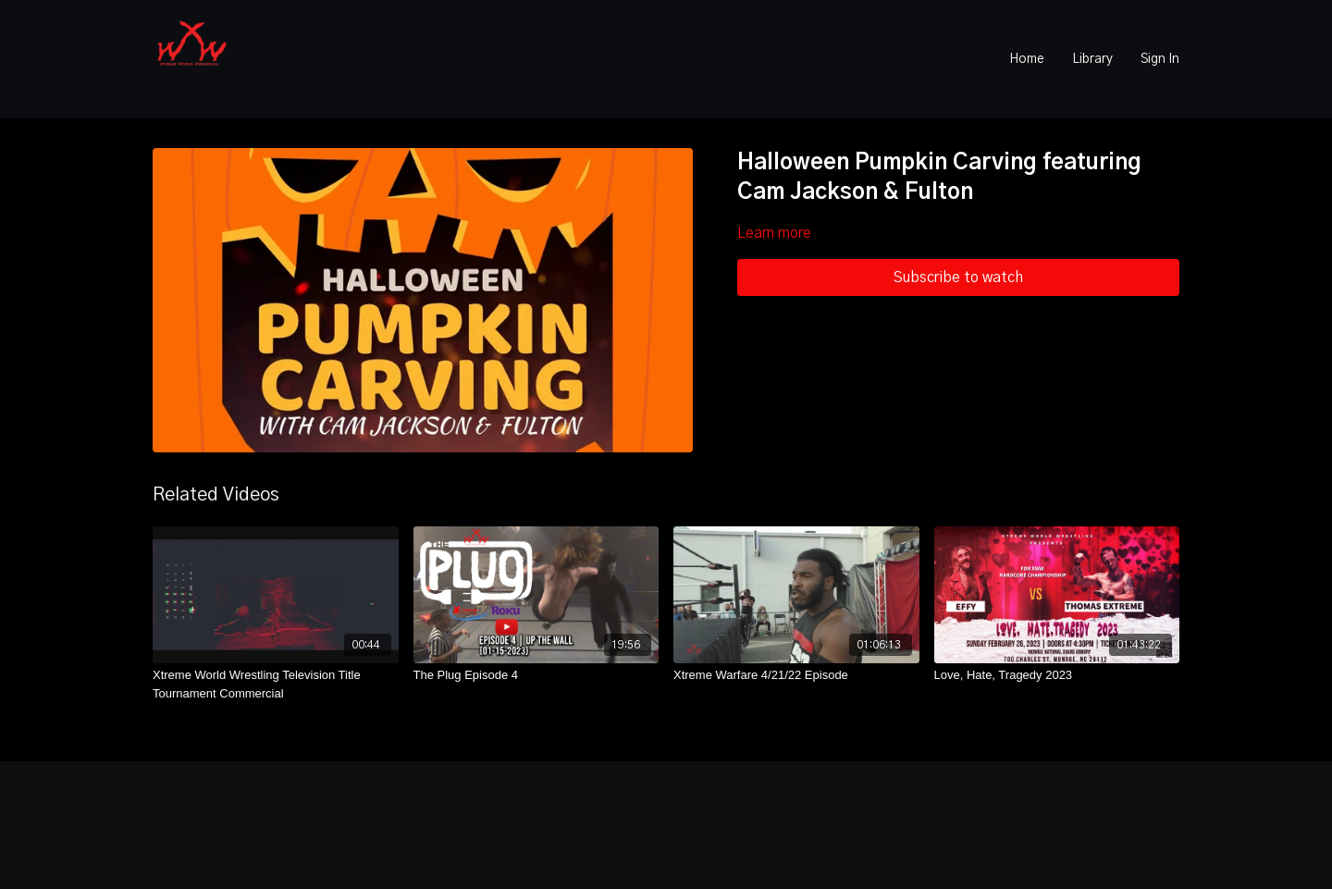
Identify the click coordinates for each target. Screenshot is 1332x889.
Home (1026, 59)
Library (1092, 59)
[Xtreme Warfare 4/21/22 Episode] (796, 675)
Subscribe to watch (958, 277)
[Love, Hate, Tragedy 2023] (1057, 675)
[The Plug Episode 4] (536, 675)
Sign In (1160, 59)
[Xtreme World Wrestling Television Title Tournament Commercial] (276, 684)
